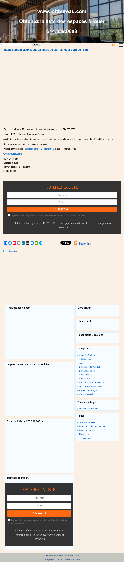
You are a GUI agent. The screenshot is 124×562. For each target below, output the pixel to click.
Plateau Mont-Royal (88, 390)
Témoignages (85, 438)
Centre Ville (84, 379)
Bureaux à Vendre (87, 371)
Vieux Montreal (86, 394)
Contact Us (84, 434)
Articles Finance (86, 359)
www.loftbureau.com (12, 154)
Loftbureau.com (71, 559)
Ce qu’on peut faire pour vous (92, 426)
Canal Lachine (85, 375)
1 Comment (12, 251)
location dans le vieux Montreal (40, 149)
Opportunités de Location (90, 386)
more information (78, 215)
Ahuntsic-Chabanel (87, 355)
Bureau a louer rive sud (89, 367)
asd (80, 363)
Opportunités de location (87, 409)
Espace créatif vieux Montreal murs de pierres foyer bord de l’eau (45, 49)
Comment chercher (88, 430)
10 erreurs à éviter (87, 422)
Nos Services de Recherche (91, 382)
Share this (85, 243)
